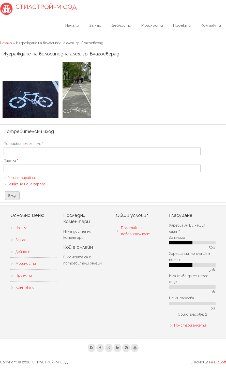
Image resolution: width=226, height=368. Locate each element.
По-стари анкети (190, 325)
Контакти (211, 25)
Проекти (182, 25)
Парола (11, 161)
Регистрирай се (21, 178)
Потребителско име (23, 144)
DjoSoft (220, 362)
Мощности (152, 25)
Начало (72, 25)
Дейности (121, 25)
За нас (95, 25)
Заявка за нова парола (26, 184)
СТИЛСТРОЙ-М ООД (46, 7)
